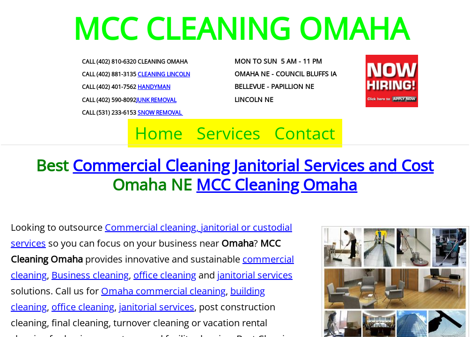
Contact (304, 133)
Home (159, 133)
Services (228, 133)
